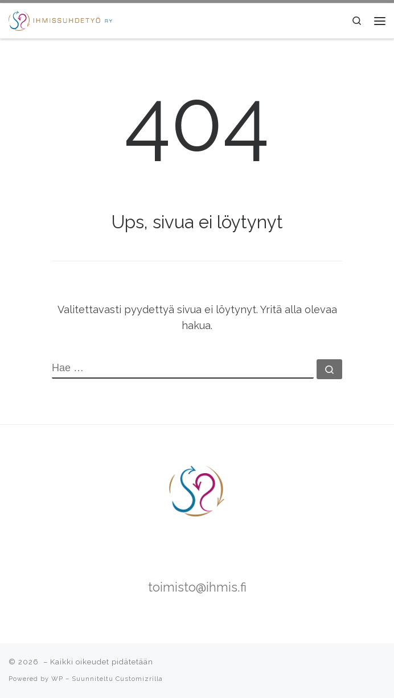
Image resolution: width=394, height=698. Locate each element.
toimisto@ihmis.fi (197, 587)
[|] (60, 19)
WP (57, 679)
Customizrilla (139, 679)
